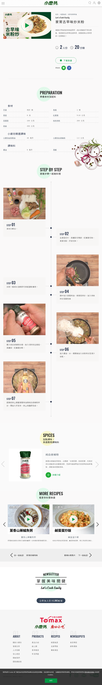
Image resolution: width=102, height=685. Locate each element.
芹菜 (5, 110)
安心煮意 (16, 654)
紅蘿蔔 (55, 115)
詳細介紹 (53, 475)
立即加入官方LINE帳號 (51, 600)
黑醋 (55, 150)
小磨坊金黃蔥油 (9, 138)
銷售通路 (73, 646)
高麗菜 (5, 121)
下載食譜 (68, 60)
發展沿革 (16, 646)
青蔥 (55, 110)
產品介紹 (35, 642)
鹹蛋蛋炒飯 (73, 537)
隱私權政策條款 (90, 672)
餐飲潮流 (54, 650)
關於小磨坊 (17, 642)
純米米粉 (56, 121)
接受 (50, 680)
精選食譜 (63, 14)
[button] (2, 464)
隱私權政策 (17, 662)
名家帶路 (54, 646)
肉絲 (5, 126)
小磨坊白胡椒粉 (59, 138)
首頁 (56, 14)
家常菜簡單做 (72, 14)
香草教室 (35, 650)
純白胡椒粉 (52, 454)
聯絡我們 (16, 658)
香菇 (5, 115)
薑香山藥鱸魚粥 (28, 537)
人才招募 (16, 650)
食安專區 (73, 642)
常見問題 (35, 654)
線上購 (34, 646)
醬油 (5, 150)
